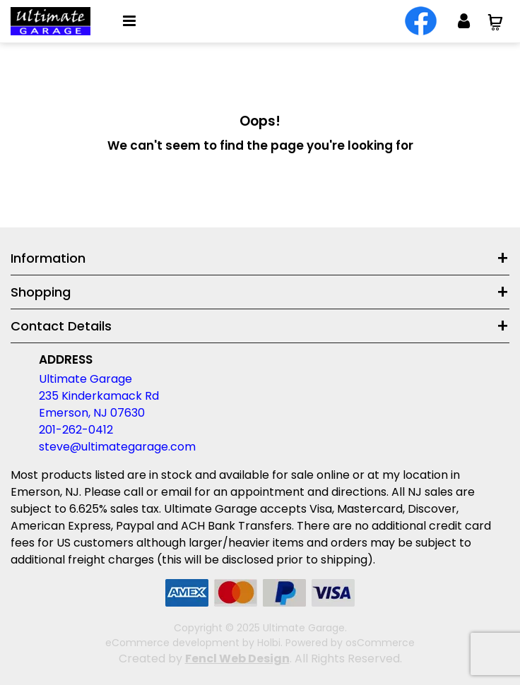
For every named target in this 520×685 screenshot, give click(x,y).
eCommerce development (172, 643)
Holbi (268, 643)
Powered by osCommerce (350, 643)
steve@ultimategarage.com (117, 447)
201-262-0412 (76, 430)
